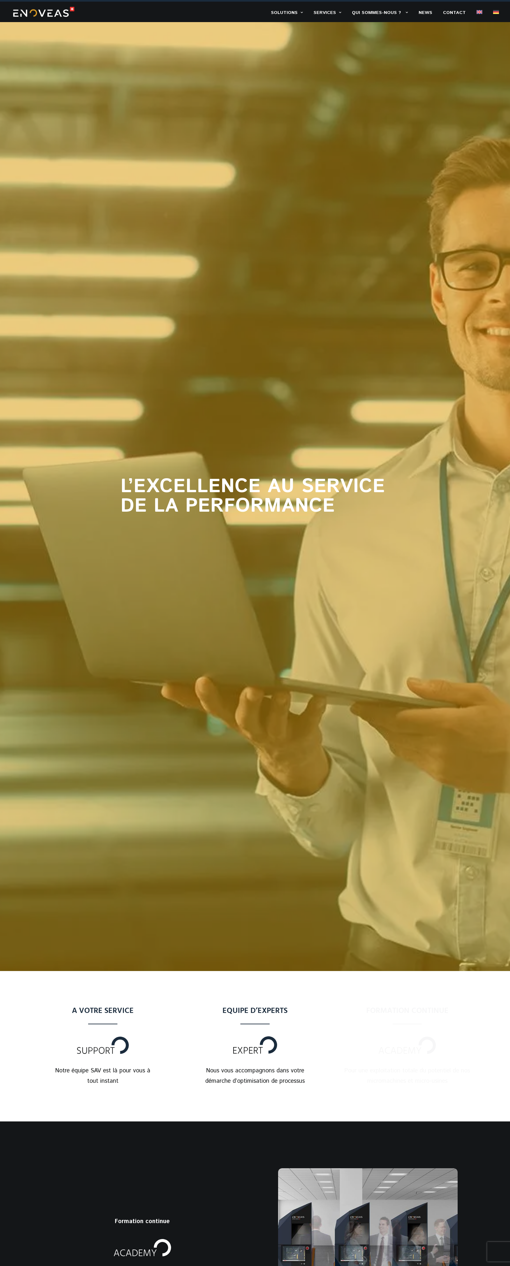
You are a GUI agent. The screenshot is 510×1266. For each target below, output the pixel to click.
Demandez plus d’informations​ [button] (255, 951)
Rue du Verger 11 (408, 1148)
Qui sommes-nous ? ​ (380, 12)
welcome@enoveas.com (417, 1104)
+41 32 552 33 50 (409, 1126)
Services (327, 12)
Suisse (394, 1168)
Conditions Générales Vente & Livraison (383, 1237)
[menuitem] (289, 12)
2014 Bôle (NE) (405, 1158)
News (425, 12)
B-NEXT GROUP (106, 1238)
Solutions (287, 12)
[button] (474, 1038)
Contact (454, 12)
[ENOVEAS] (43, 12)
